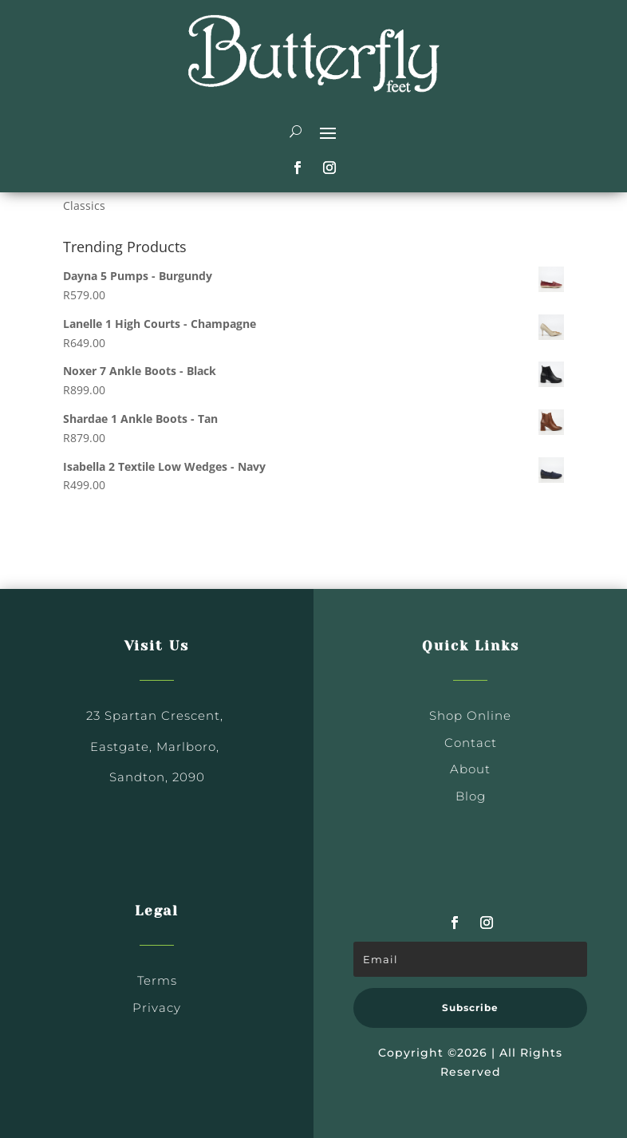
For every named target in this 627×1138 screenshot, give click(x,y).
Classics (84, 205)
